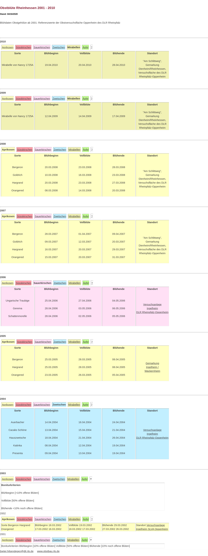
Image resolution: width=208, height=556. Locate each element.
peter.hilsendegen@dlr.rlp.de (17, 551)
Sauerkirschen (42, 47)
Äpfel (85, 47)
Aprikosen (7, 47)
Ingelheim (142, 529)
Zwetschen (58, 47)
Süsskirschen (23, 47)
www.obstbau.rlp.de (48, 551)
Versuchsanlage (155, 525)
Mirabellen (74, 149)
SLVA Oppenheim (158, 529)
